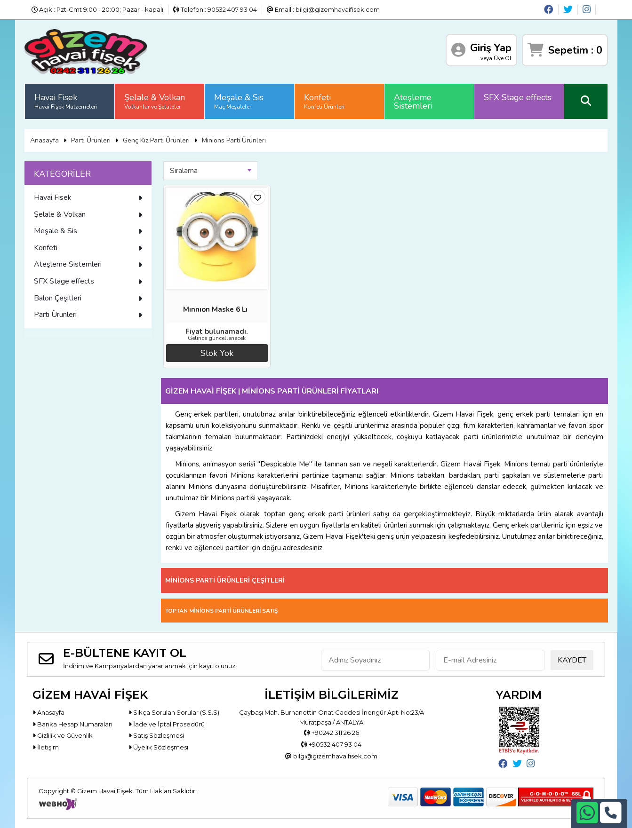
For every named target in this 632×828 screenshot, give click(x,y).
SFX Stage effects (518, 97)
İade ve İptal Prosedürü (166, 724)
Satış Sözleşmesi (156, 735)
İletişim (45, 747)
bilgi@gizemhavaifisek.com (338, 9)
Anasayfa (44, 140)
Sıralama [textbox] (184, 171)
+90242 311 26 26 (331, 732)
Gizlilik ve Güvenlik (62, 735)
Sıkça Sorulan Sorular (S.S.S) (173, 712)
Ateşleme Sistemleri (413, 101)
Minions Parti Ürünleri (234, 140)
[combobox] (210, 170)
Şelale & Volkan (154, 101)
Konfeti (324, 101)
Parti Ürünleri (91, 140)
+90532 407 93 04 (331, 744)
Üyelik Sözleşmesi (158, 747)
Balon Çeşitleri (88, 298)
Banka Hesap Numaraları (72, 724)
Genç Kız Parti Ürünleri (156, 140)
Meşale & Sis (239, 101)
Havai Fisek (65, 101)
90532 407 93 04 (232, 9)
